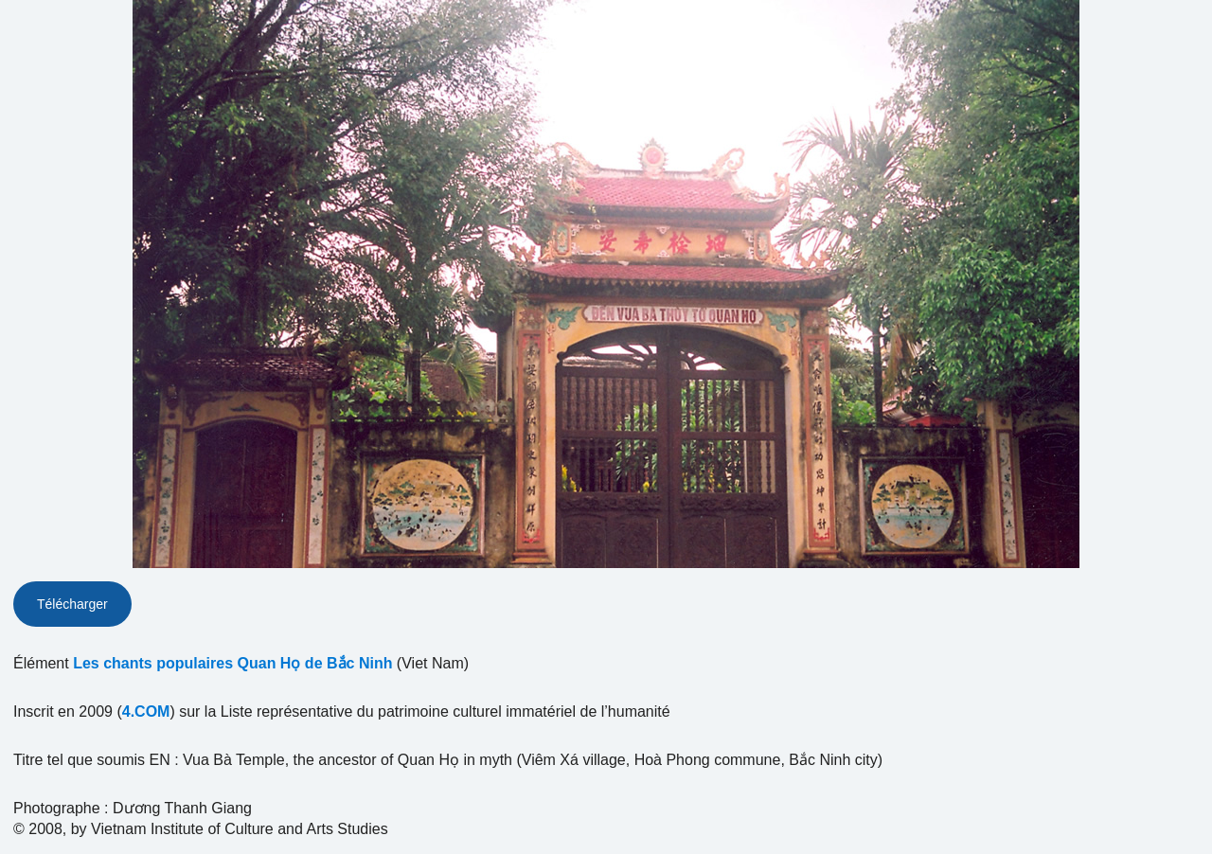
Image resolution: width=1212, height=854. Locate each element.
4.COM (146, 711)
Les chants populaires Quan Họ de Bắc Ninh (232, 663)
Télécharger (72, 604)
